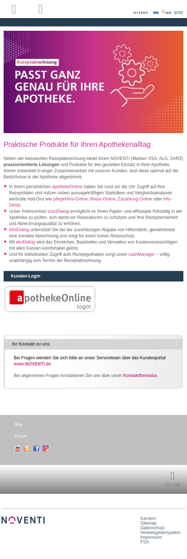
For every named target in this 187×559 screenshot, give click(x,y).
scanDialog (58, 211)
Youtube (17, 448)
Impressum (151, 537)
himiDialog (19, 229)
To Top (172, 485)
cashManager (142, 254)
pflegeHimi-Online (70, 199)
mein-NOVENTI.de (32, 364)
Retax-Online (102, 199)
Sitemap (148, 523)
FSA (144, 542)
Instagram (45, 448)
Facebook (36, 448)
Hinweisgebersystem (160, 532)
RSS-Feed (27, 448)
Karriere (148, 518)
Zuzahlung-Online (135, 199)
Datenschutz (152, 527)
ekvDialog (25, 242)
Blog (18, 424)
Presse (20, 436)
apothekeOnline (68, 186)
